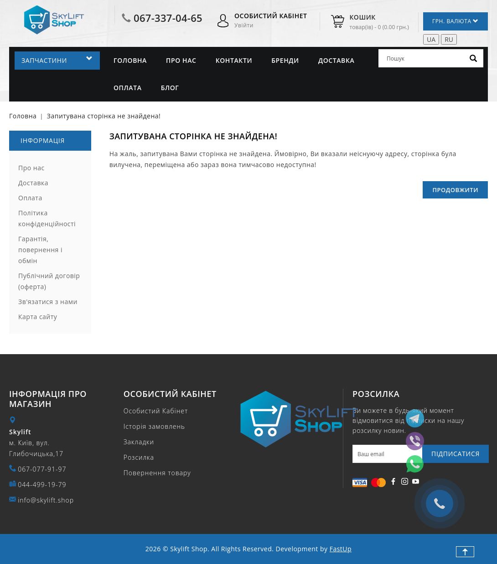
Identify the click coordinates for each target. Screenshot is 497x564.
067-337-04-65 (168, 18)
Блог (170, 87)
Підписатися (455, 453)
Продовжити (455, 190)
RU (449, 39)
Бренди (285, 60)
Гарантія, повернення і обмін (40, 249)
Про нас (181, 60)
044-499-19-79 (42, 484)
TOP (465, 551)
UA (431, 39)
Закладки (139, 441)
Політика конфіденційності (47, 218)
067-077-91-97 (42, 469)
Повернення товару (157, 472)
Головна (130, 60)
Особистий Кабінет (156, 410)
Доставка (336, 60)
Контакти (234, 60)
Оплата (128, 87)
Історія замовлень (154, 426)
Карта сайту (37, 316)
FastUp (341, 548)
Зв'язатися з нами (48, 301)
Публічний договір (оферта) (49, 281)
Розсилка (139, 457)
